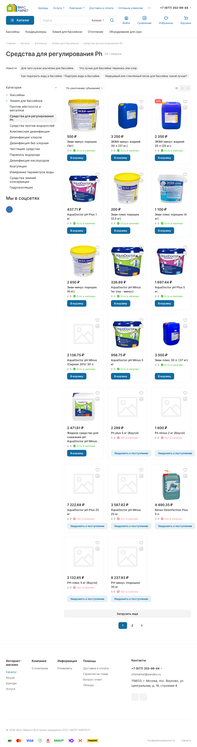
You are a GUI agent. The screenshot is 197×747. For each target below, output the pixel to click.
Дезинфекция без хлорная (29, 143)
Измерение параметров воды (32, 172)
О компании (40, 668)
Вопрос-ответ (92, 679)
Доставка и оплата (96, 668)
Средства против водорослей (32, 125)
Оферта (186, 740)
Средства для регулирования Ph (32, 118)
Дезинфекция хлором (26, 137)
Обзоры (88, 685)
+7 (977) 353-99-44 (174, 8)
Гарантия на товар (95, 674)
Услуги (10, 689)
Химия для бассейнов (26, 101)
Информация (67, 661)
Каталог (11, 672)
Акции (10, 677)
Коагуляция (18, 166)
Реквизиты (65, 668)
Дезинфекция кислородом (29, 160)
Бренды (11, 683)
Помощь (89, 661)
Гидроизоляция (21, 187)
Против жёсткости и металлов (25, 108)
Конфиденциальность (161, 740)
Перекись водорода (25, 155)
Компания (39, 661)
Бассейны (17, 95)
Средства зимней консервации (23, 179)
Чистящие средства (25, 149)
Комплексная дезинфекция (29, 131)
